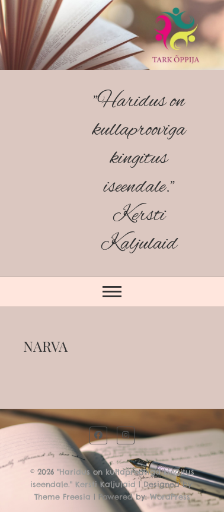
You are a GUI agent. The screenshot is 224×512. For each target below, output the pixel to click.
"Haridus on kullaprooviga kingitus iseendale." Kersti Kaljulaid (138, 172)
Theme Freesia (62, 496)
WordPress (170, 496)
